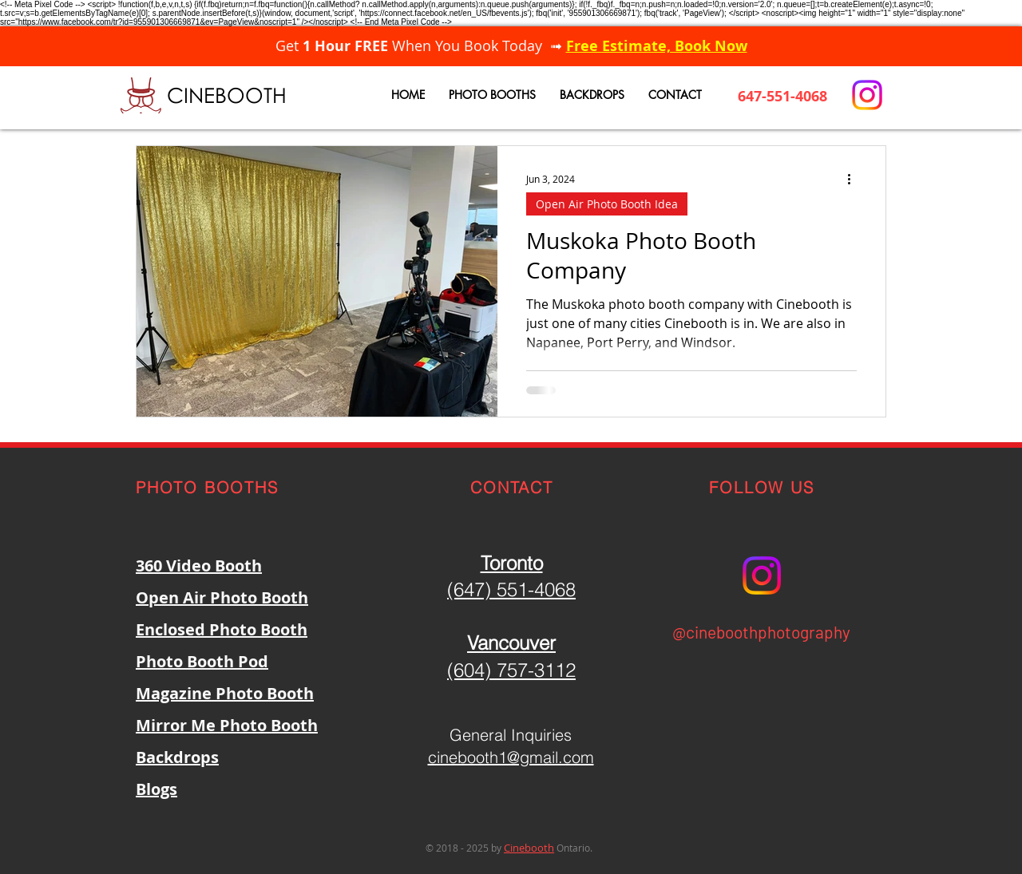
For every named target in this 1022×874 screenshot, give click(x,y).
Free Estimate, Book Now (656, 46)
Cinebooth (529, 847)
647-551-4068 (782, 96)
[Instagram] (867, 95)
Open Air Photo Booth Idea (607, 204)
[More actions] (854, 178)
